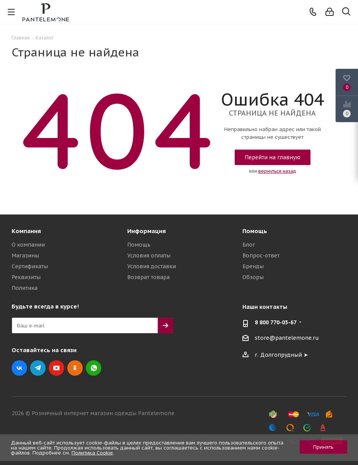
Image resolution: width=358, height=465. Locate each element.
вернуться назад (277, 171)
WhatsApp (93, 368)
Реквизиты (26, 277)
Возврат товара (148, 277)
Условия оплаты (148, 255)
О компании (28, 244)
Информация (146, 231)
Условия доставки (151, 266)
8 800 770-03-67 (276, 322)
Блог (248, 244)
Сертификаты (30, 266)
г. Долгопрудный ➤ (281, 354)
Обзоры (253, 277)
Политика (25, 287)
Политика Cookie (92, 453)
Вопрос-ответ (261, 255)
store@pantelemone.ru (287, 337)
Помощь (138, 244)
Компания (26, 231)
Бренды (253, 266)
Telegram (38, 368)
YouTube (56, 368)
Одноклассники (75, 368)
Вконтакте (19, 368)
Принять (323, 447)
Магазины (25, 255)
